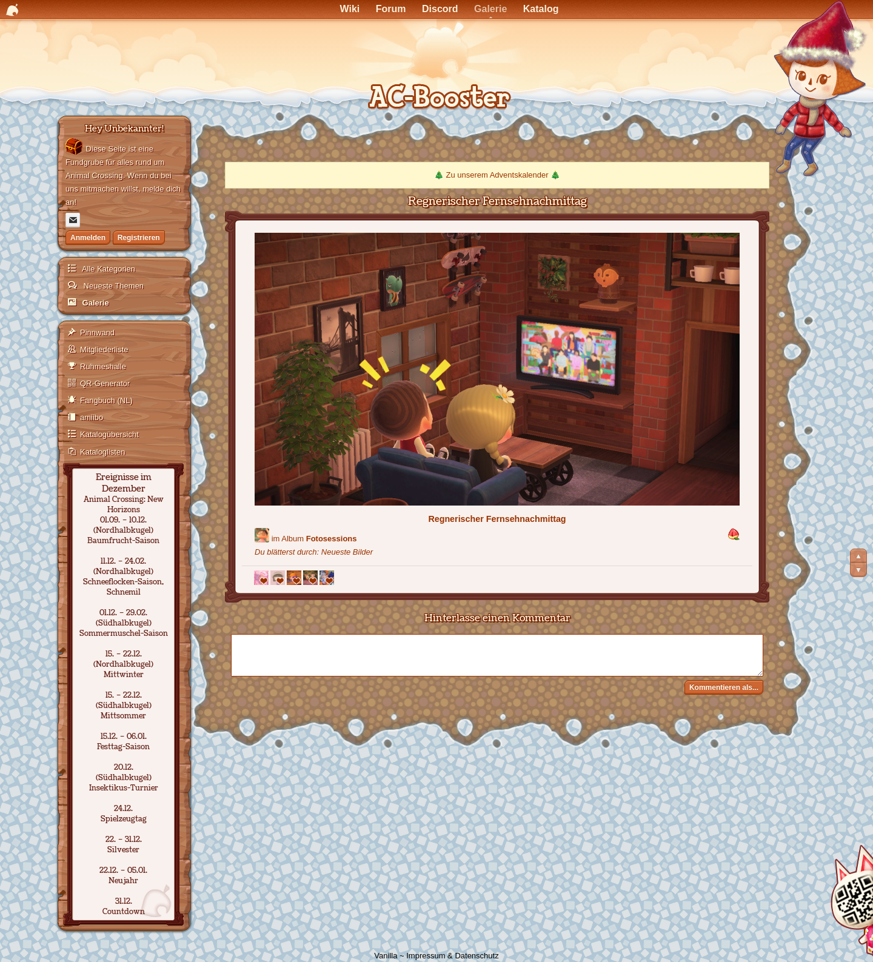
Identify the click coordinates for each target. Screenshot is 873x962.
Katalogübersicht (109, 434)
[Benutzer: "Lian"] (262, 535)
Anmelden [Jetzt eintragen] (87, 237)
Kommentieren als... (723, 687)
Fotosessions (331, 538)
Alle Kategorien (107, 268)
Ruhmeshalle (103, 366)
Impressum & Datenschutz (452, 955)
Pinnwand (97, 332)
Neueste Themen (112, 285)
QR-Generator (105, 383)
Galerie (94, 302)
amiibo (91, 417)
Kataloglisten (102, 451)
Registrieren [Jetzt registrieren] (139, 237)
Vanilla (385, 955)
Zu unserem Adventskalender (497, 174)
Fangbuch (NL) (106, 400)
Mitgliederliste (104, 349)
